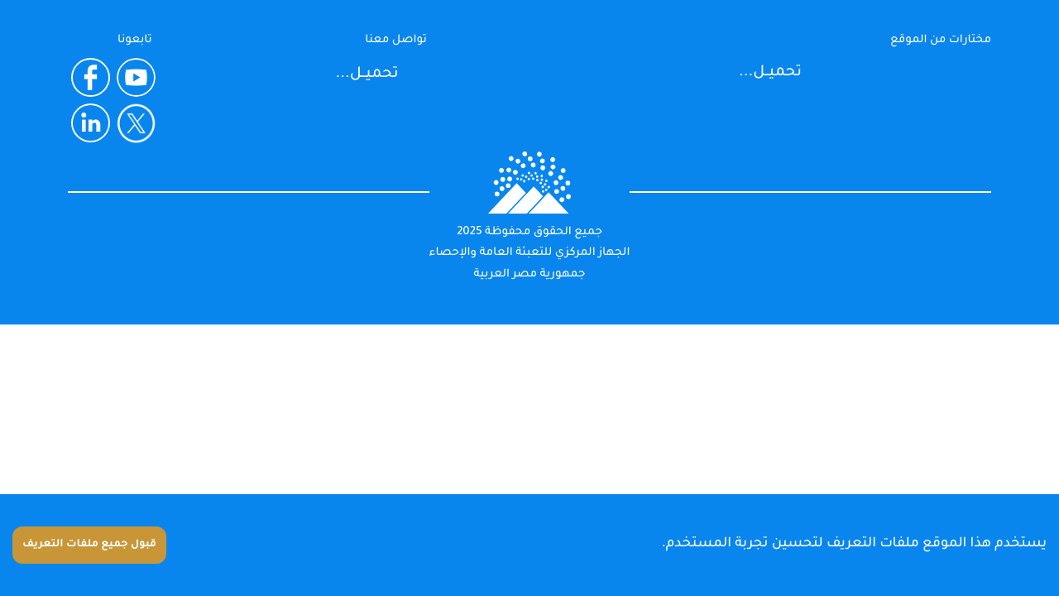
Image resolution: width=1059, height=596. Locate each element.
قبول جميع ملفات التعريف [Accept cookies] (89, 544)
